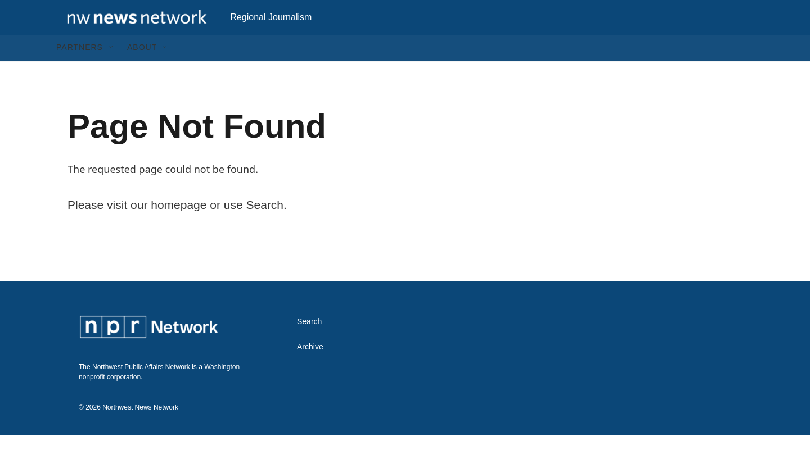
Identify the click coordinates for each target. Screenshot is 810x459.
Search (309, 346)
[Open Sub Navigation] (111, 71)
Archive (310, 371)
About (142, 71)
